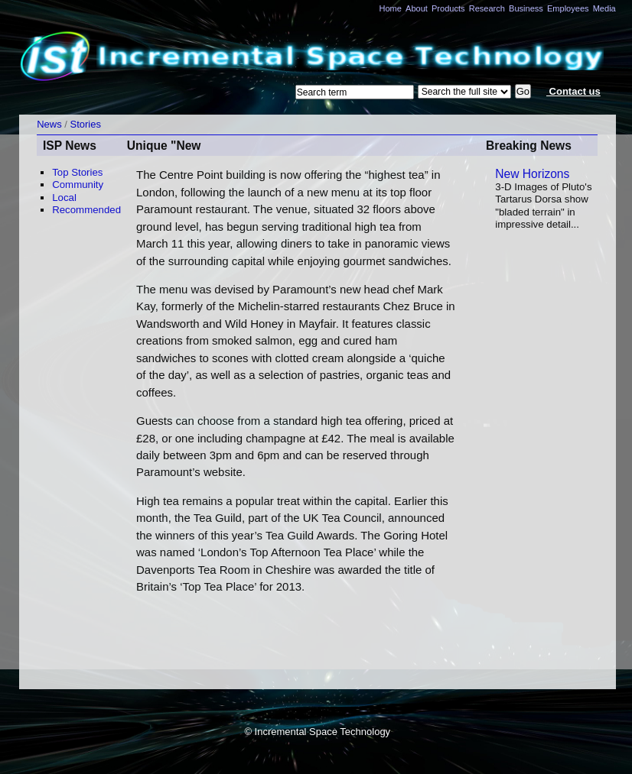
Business (526, 8)
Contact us (573, 91)
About (417, 8)
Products (448, 8)
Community (77, 184)
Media (604, 8)
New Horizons (532, 173)
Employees (568, 8)
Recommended (86, 209)
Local (64, 197)
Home (390, 8)
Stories (85, 124)
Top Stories (77, 172)
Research (487, 8)
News (49, 124)
